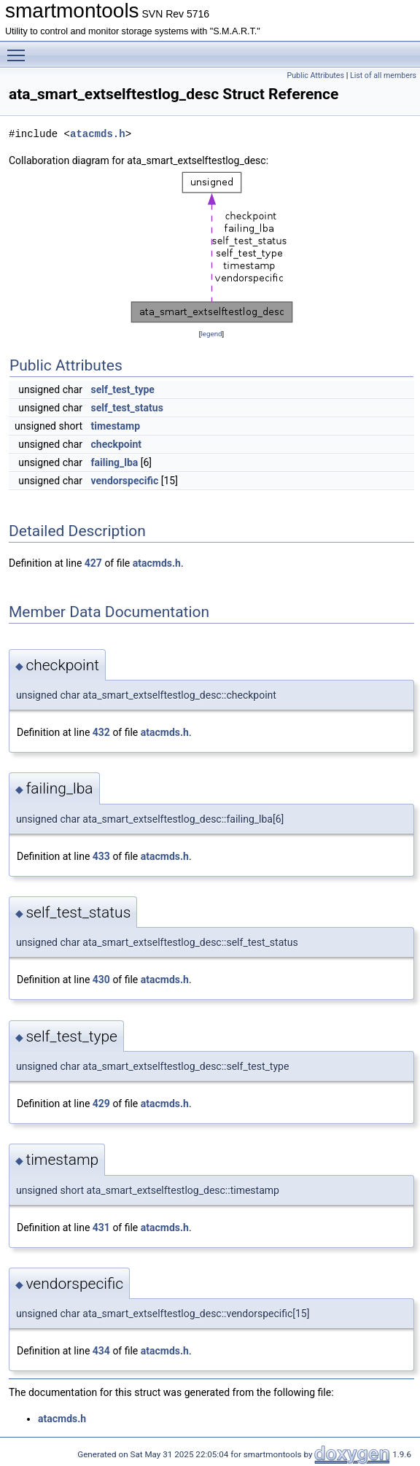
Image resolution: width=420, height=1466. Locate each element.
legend (211, 334)
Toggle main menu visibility (19, 49)
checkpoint (116, 444)
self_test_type (123, 389)
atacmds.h (97, 134)
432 (101, 732)
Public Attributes (315, 75)
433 (101, 856)
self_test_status (127, 408)
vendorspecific (125, 480)
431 (101, 1227)
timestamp (116, 426)
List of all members (383, 75)
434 (101, 1351)
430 (101, 979)
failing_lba (115, 462)
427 (93, 563)
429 (101, 1103)
